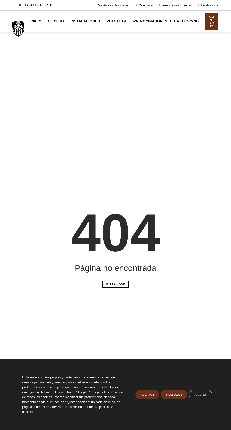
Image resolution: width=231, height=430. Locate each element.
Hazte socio (186, 21)
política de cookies (35, 411)
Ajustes (200, 394)
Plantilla (117, 21)
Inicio (35, 21)
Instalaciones (85, 21)
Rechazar (172, 394)
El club (56, 21)
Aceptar (145, 394)
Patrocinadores (150, 21)
